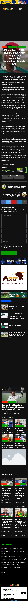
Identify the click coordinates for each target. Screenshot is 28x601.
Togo (16, 177)
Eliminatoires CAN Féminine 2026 (16, 175)
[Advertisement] (14, 26)
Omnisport (5, 424)
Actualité (5, 46)
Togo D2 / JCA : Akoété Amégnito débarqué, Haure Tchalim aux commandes (20, 444)
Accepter (23, 593)
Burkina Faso (5, 175)
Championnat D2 (18, 440)
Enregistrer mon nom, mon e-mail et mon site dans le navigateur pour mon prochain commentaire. (14, 246)
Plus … (3, 572)
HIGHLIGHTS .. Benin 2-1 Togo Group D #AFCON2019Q (17, 307)
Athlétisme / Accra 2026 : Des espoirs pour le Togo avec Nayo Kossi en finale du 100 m (7, 444)
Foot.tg (8, 66)
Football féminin (21, 46)
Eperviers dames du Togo (7, 177)
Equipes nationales (19, 426)
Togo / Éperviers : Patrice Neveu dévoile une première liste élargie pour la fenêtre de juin (20, 429)
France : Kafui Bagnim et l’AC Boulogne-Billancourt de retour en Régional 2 (13, 407)
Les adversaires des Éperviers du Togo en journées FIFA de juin (15, 326)
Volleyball (5, 426)
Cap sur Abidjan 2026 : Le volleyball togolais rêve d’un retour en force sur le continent (7, 429)
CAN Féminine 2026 (12, 46)
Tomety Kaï (21, 177)
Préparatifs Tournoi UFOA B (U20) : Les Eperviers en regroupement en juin (17, 335)
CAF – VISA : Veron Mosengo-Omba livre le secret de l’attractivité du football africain (17, 317)
